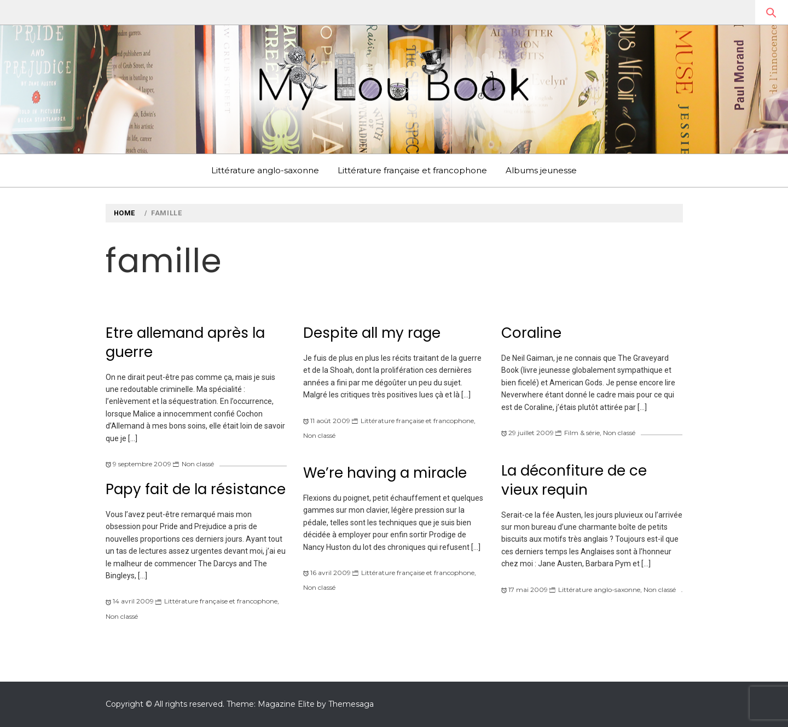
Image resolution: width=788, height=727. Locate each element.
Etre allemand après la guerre (185, 342)
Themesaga (351, 704)
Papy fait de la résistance (196, 489)
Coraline (531, 333)
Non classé (198, 464)
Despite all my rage (372, 333)
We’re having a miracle (385, 473)
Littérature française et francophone (412, 170)
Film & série (582, 433)
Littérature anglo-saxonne (265, 170)
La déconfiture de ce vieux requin (574, 480)
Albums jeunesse (541, 170)
